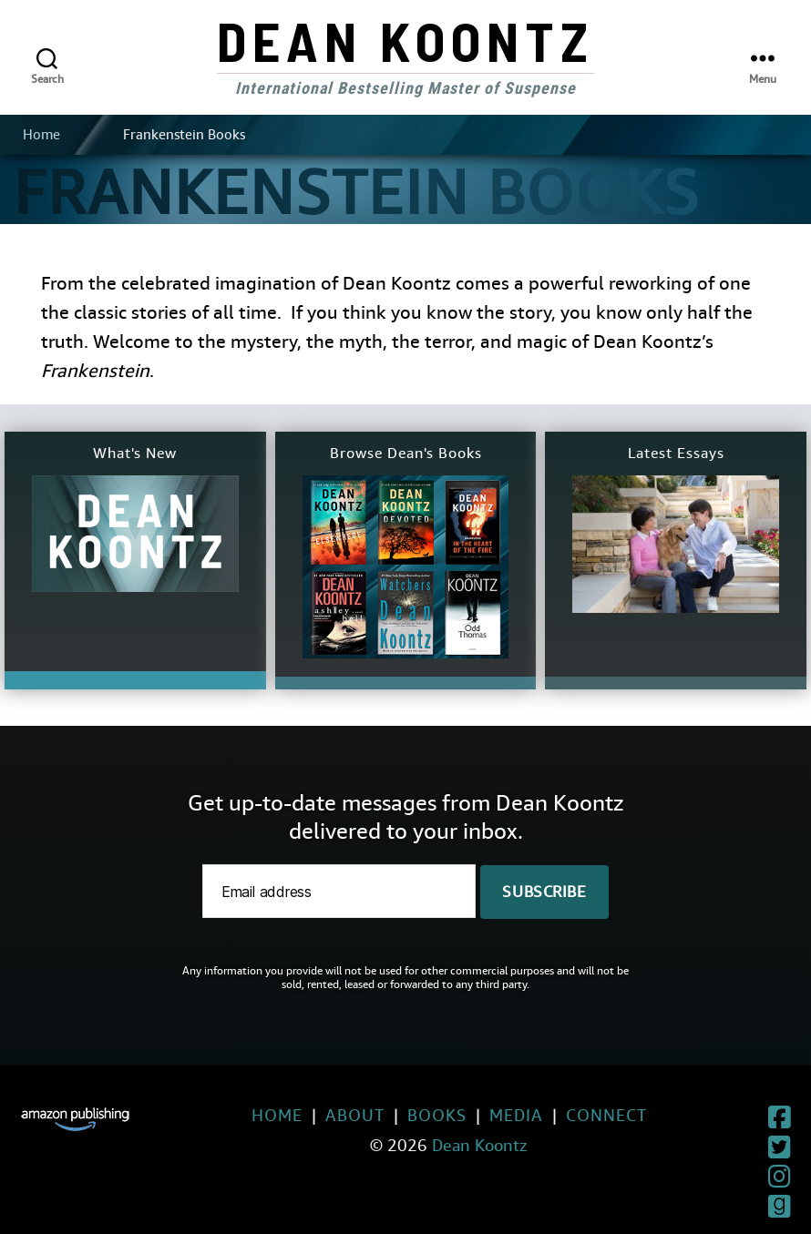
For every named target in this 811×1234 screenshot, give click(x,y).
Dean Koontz (405, 40)
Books (396, 1115)
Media (475, 1115)
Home (41, 135)
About (314, 1115)
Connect (565, 1115)
